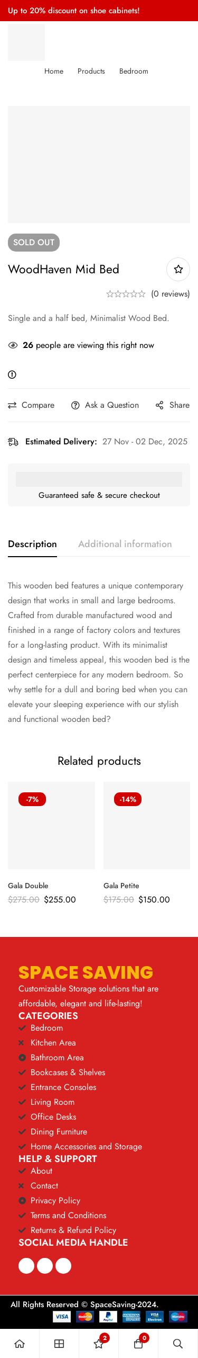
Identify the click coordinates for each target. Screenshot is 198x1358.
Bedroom (133, 71)
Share (179, 405)
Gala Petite (121, 885)
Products (91, 71)
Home (53, 71)
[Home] (20, 1343)
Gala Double (28, 885)
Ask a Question (112, 405)
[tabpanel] (99, 652)
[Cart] (138, 1343)
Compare (38, 405)
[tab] (32, 544)
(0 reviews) (170, 294)
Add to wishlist (178, 269)
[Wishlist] (99, 1343)
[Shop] (59, 1343)
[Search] (178, 1343)
